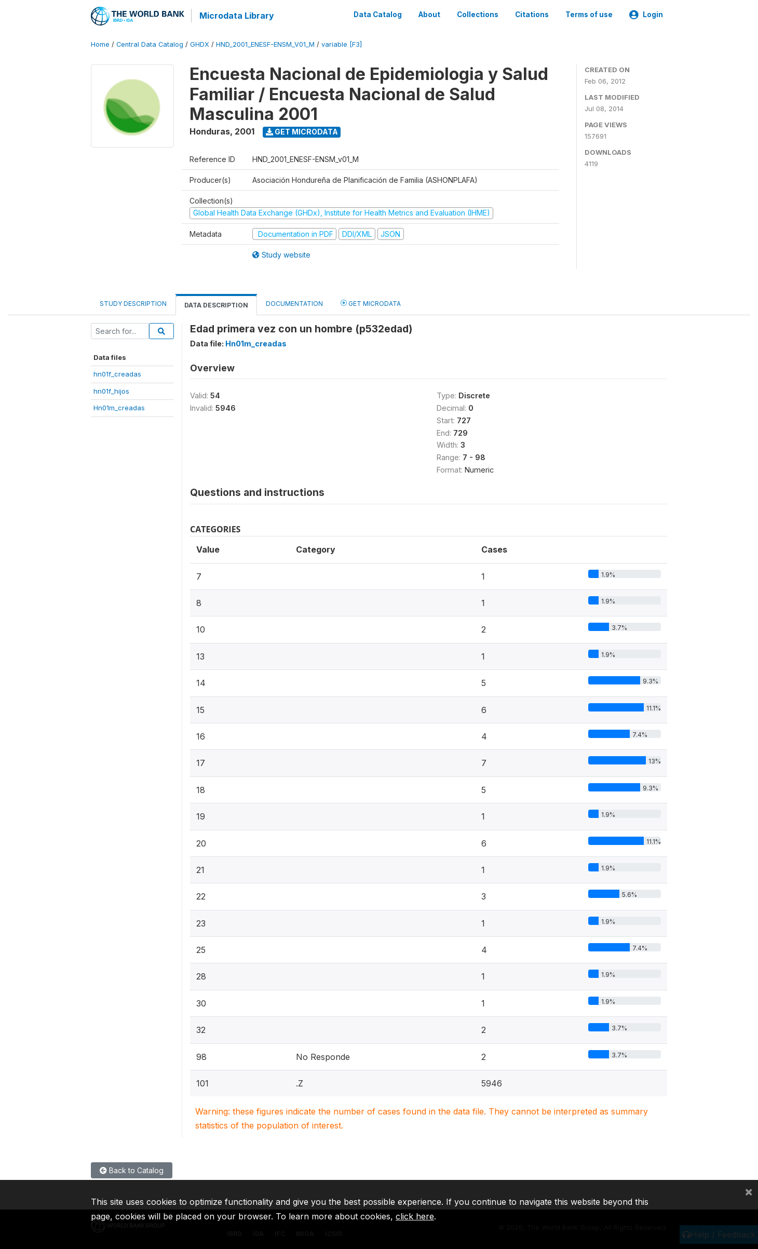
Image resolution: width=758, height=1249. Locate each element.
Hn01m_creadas (119, 407)
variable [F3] (341, 44)
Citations (532, 14)
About (429, 14)
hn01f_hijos (111, 390)
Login (646, 14)
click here (415, 1216)
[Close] (749, 1191)
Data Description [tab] (216, 304)
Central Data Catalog (149, 44)
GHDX (199, 44)
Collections (477, 14)
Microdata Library (236, 15)
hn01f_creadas (117, 373)
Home (100, 44)
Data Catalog (378, 14)
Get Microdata (302, 131)
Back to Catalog (132, 1169)
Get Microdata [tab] (371, 302)
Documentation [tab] (294, 303)
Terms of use (589, 14)
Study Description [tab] (133, 303)
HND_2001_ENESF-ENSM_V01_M (265, 44)
